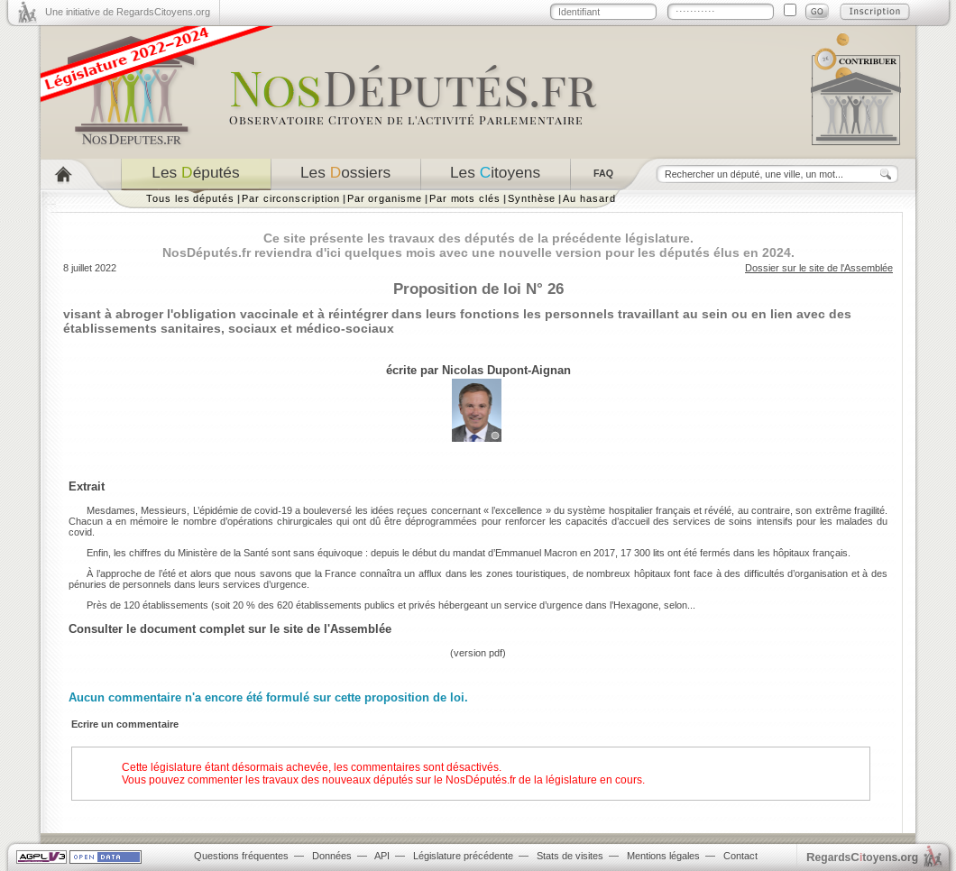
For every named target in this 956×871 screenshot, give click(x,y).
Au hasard (589, 198)
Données (332, 855)
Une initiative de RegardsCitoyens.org (127, 11)
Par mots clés (465, 198)
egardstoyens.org (862, 857)
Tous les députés (190, 198)
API (382, 855)
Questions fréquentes (241, 855)
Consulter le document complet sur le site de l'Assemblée (230, 629)
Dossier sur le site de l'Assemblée (819, 267)
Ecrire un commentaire (125, 724)
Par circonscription (291, 198)
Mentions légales (663, 855)
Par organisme (384, 198)
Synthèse (532, 198)
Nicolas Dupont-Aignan (506, 370)
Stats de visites (570, 855)
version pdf (478, 652)
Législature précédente (463, 855)
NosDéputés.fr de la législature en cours (544, 780)
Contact (740, 855)
